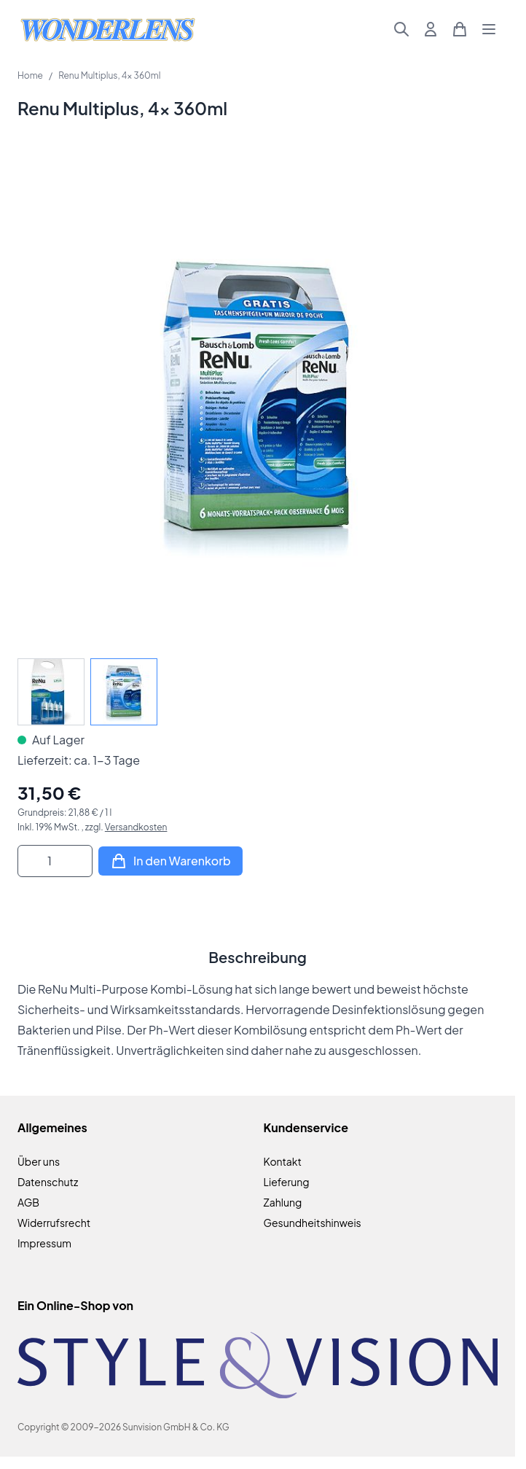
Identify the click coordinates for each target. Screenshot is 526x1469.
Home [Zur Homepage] (30, 75)
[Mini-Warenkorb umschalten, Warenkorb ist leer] (459, 29)
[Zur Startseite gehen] (107, 29)
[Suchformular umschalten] (401, 29)
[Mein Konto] (430, 29)
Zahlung (283, 1202)
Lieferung (287, 1181)
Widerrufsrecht (53, 1222)
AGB (28, 1202)
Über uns (38, 1161)
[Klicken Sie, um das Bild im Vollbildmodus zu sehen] (257, 400)
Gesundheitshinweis (312, 1222)
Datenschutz (47, 1181)
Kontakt (283, 1161)
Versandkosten (136, 827)
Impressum (44, 1243)
